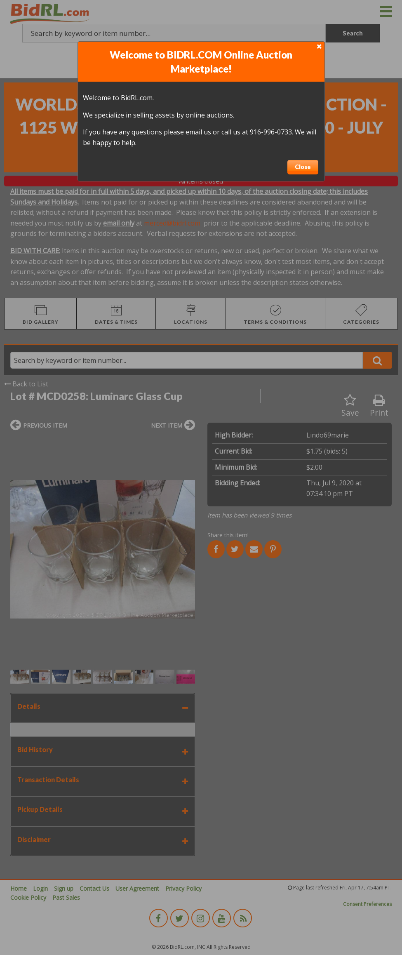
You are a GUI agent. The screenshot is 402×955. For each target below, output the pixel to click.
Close (303, 166)
